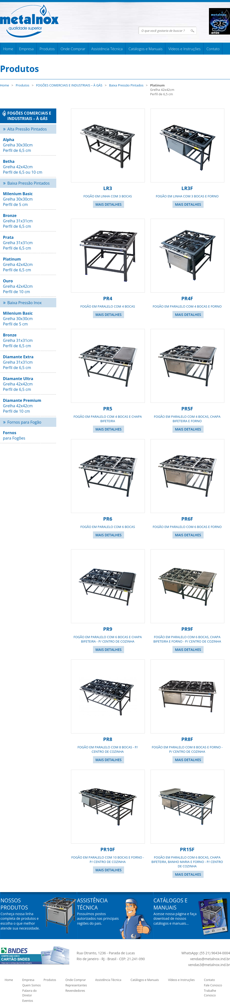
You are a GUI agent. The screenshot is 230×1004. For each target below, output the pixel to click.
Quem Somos (31, 985)
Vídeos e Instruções (184, 48)
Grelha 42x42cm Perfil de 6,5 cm (18, 264)
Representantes (76, 985)
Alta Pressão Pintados (27, 129)
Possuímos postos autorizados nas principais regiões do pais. (98, 918)
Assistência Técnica (107, 48)
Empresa (26, 48)
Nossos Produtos (14, 904)
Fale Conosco (213, 985)
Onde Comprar (73, 48)
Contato (213, 48)
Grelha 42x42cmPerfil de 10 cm (22, 406)
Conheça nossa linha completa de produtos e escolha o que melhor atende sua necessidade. (20, 921)
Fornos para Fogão (24, 422)
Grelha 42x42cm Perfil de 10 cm (18, 286)
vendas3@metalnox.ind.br (209, 964)
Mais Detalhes (108, 204)
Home (8, 48)
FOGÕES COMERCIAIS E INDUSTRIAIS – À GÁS (69, 85)
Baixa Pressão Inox (24, 302)
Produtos (47, 48)
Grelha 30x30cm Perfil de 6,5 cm (18, 145)
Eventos (27, 1001)
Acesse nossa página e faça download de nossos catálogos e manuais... (174, 918)
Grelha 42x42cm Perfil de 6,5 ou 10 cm (22, 167)
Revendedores (75, 991)
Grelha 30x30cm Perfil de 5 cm (18, 199)
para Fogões (14, 435)
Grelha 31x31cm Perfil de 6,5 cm (18, 221)
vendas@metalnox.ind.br (210, 958)
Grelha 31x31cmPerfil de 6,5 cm (18, 362)
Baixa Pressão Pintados (126, 85)
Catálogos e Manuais (145, 48)
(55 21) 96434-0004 (215, 953)
